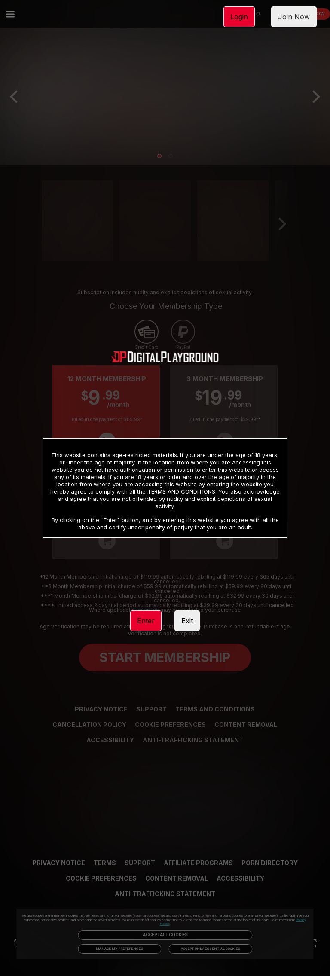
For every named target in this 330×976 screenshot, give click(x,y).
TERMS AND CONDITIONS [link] (181, 491)
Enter (146, 620)
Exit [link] (187, 620)
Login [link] (239, 16)
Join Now (294, 16)
